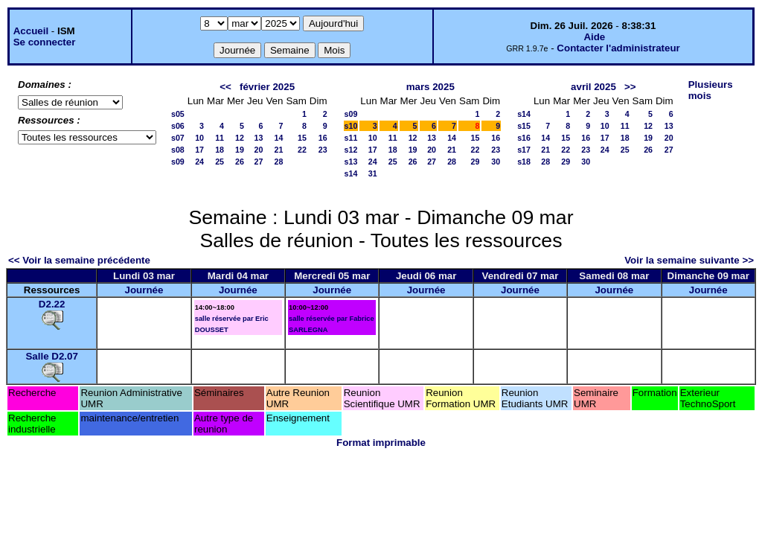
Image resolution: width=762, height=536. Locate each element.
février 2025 (267, 86)
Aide (594, 36)
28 (279, 161)
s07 (178, 137)
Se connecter (44, 42)
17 (199, 149)
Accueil (30, 30)
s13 (351, 161)
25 (219, 161)
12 (239, 137)
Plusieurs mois (710, 90)
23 (322, 149)
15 (302, 137)
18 (219, 149)
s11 (351, 137)
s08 (178, 149)
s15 (524, 125)
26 (239, 161)
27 (258, 161)
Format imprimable (381, 442)
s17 (524, 149)
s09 (178, 161)
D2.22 (52, 304)
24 (199, 161)
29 (475, 161)
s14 (351, 173)
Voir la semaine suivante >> (689, 260)
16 (322, 137)
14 (279, 137)
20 (258, 149)
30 (495, 161)
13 (258, 137)
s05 (178, 113)
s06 (178, 125)
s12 (351, 149)
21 (279, 149)
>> (630, 86)
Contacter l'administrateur (618, 48)
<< (225, 86)
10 (199, 137)
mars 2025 (430, 86)
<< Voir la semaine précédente (79, 260)
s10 (351, 125)
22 (302, 149)
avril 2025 (593, 86)
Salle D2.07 (51, 356)
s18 (524, 161)
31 (372, 173)
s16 (524, 137)
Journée (144, 290)
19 (239, 149)
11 (219, 137)
